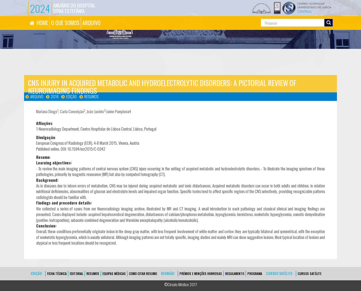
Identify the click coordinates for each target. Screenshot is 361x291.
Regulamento (234, 273)
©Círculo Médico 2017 (180, 284)
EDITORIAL (76, 273)
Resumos (91, 96)
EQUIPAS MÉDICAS (114, 273)
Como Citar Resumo (143, 273)
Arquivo (36, 96)
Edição (71, 96)
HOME (42, 23)
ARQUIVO (91, 23)
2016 (55, 96)
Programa (254, 273)
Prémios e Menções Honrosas (200, 273)
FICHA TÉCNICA (57, 273)
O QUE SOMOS (65, 23)
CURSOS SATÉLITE (309, 273)
